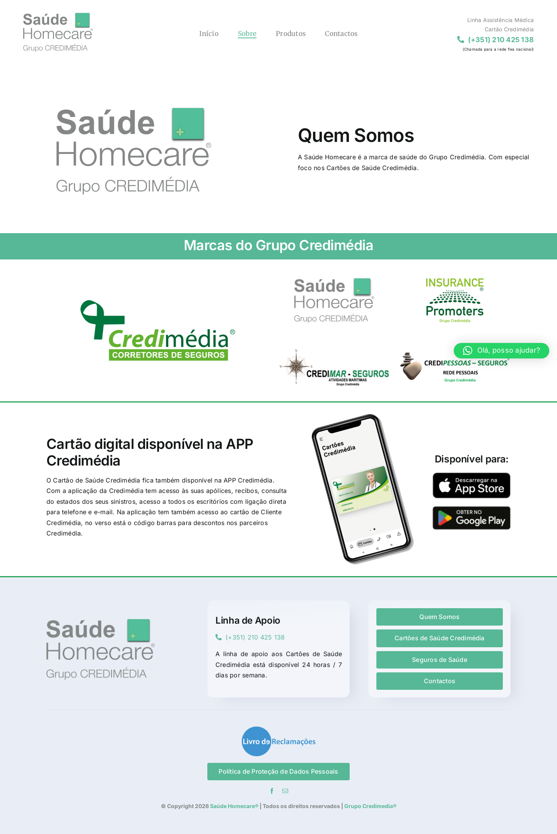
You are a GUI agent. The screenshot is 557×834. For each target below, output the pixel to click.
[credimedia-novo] (157, 303)
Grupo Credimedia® (370, 806)
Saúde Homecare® (233, 806)
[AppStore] (471, 475)
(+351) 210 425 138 (250, 637)
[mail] (285, 791)
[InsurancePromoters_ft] (455, 270)
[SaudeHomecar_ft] (334, 270)
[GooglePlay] (471, 509)
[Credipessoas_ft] (455, 337)
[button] (501, 350)
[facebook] (272, 791)
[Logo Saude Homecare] (58, 15)
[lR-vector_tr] (278, 729)
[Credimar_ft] (334, 337)
